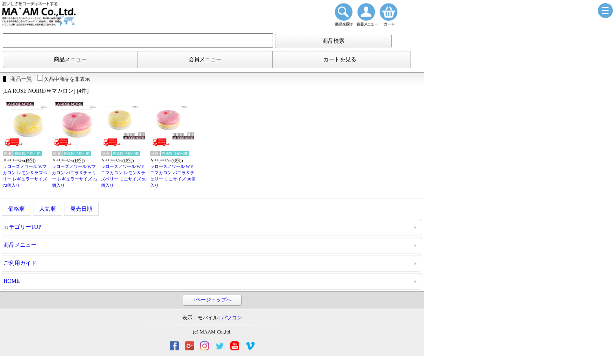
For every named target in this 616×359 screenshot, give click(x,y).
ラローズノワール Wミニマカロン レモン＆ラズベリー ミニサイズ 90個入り (124, 175)
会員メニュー (205, 59)
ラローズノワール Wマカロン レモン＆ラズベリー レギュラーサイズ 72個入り (25, 175)
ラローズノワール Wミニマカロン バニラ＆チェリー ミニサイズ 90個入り (173, 175)
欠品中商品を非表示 (63, 79)
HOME (12, 281)
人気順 (47, 209)
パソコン (232, 318)
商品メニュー (70, 59)
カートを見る (339, 59)
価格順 (16, 209)
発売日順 (81, 209)
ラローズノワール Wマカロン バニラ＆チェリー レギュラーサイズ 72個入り (74, 175)
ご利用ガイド (20, 263)
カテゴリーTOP (22, 227)
